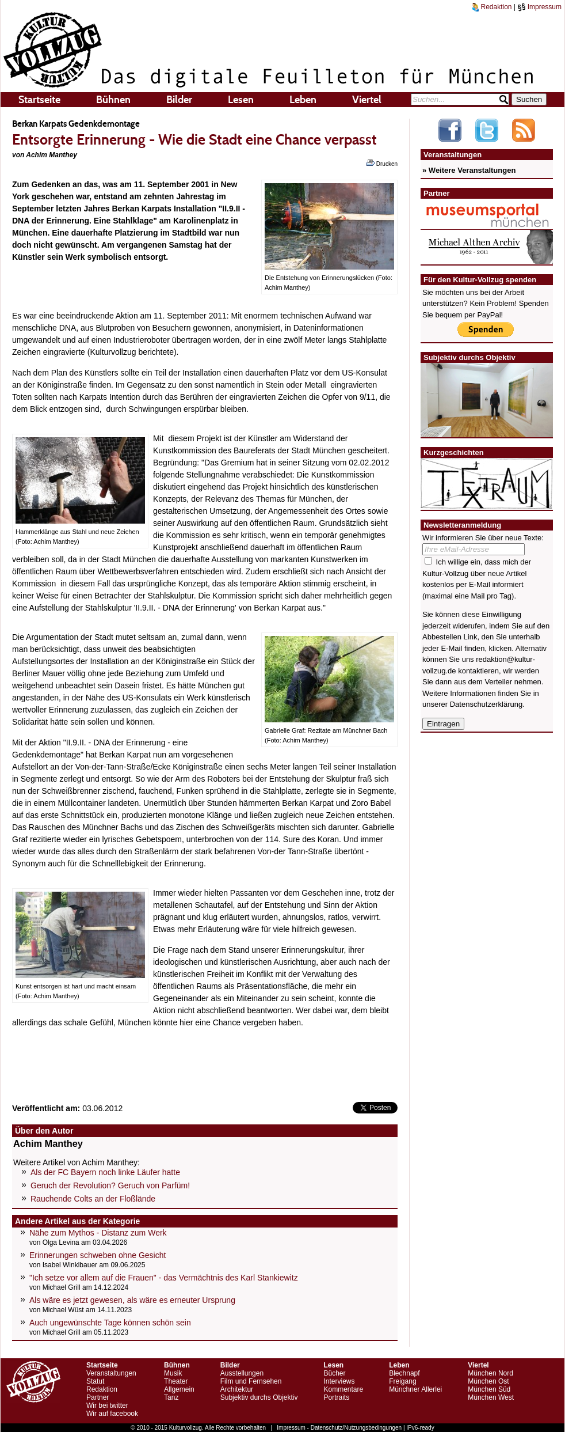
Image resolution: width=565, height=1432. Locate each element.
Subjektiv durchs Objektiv (259, 1397)
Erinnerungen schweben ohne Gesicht (97, 1255)
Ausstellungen (242, 1373)
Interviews (338, 1381)
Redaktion (491, 7)
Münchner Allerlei (415, 1389)
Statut (95, 1381)
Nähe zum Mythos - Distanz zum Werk (98, 1232)
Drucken (382, 163)
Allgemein (179, 1389)
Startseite (39, 99)
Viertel (366, 99)
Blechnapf (404, 1373)
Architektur (236, 1389)
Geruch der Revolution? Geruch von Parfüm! (110, 1185)
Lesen (241, 99)
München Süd (489, 1389)
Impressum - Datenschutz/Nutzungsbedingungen (339, 1428)
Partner (97, 1397)
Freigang (402, 1381)
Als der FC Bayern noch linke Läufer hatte (105, 1172)
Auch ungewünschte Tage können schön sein (110, 1322)
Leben (302, 99)
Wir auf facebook (112, 1414)
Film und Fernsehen (251, 1381)
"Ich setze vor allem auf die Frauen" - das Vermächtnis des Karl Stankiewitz (163, 1277)
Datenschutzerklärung (486, 704)
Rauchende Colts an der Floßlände (92, 1198)
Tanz (171, 1397)
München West (491, 1397)
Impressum (539, 7)
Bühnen (113, 99)
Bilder (179, 99)
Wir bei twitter (107, 1405)
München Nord (490, 1373)
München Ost (488, 1381)
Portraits (336, 1397)
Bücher (334, 1373)
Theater (176, 1381)
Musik (173, 1373)
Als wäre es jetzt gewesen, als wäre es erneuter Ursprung (132, 1300)
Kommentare (343, 1389)
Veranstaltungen (111, 1373)
